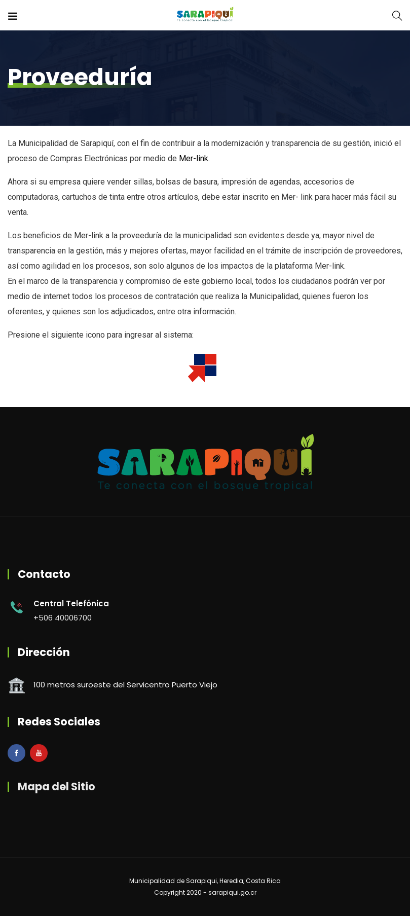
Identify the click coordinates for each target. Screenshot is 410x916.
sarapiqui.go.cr (232, 892)
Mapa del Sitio (56, 786)
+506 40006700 (62, 617)
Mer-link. (194, 158)
